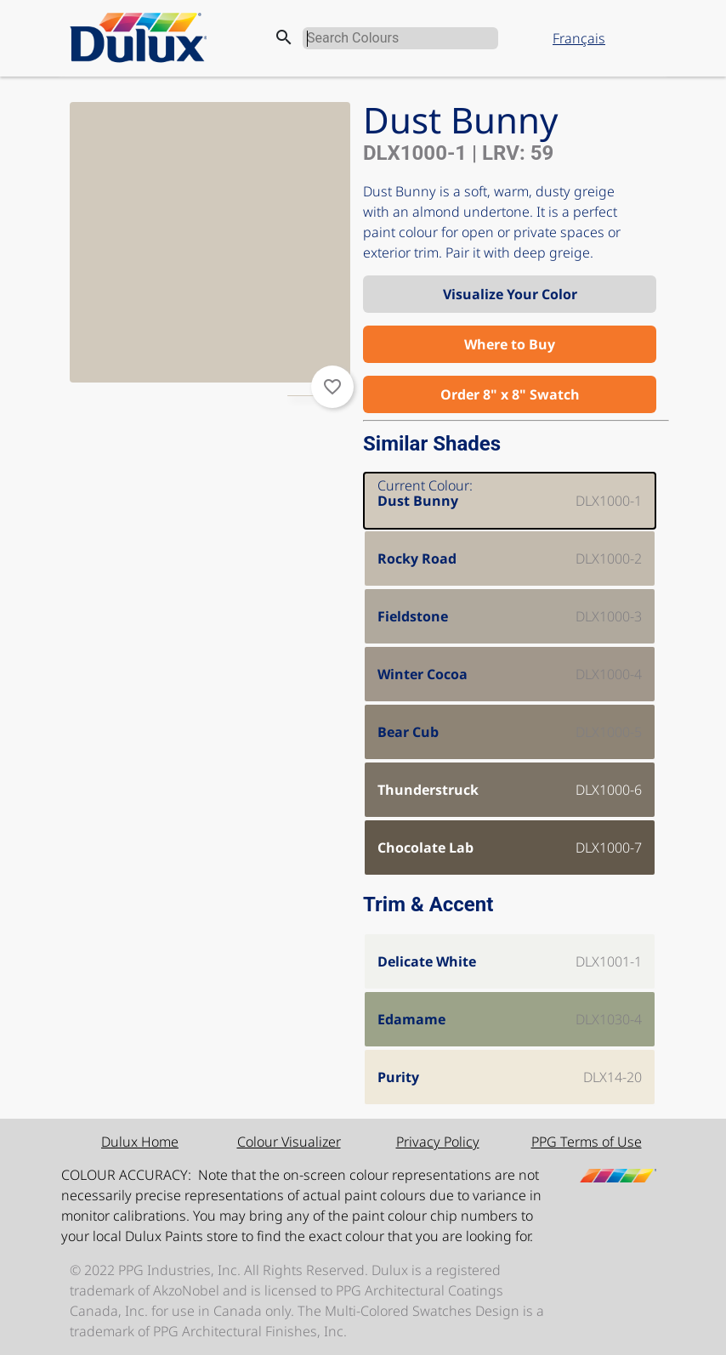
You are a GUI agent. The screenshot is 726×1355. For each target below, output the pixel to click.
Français (579, 38)
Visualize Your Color (510, 294)
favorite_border (332, 387)
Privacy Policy (437, 1141)
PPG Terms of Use (586, 1141)
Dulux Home (140, 1141)
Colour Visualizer (289, 1141)
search (284, 37)
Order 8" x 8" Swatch (510, 394)
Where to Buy (509, 344)
